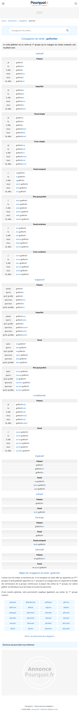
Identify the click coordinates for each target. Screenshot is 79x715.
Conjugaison (23, 21)
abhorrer (12, 607)
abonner (66, 613)
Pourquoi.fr (36, 709)
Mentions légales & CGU (49, 709)
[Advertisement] (39, 12)
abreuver (30, 623)
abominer (30, 613)
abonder (48, 613)
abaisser (13, 602)
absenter (48, 628)
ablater (66, 607)
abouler (48, 618)
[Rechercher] (67, 30)
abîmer (30, 607)
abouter (66, 618)
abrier (12, 628)
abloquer (12, 613)
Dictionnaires (12, 21)
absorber (66, 628)
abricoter (66, 623)
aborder (13, 618)
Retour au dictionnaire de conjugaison (39, 636)
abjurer (48, 607)
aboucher (30, 618)
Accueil (4, 21)
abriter (30, 628)
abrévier (48, 623)
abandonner (30, 602)
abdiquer (48, 602)
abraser (13, 623)
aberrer (66, 602)
